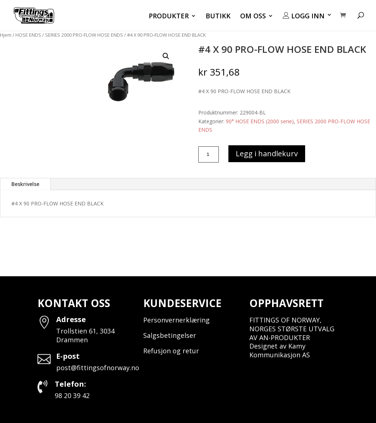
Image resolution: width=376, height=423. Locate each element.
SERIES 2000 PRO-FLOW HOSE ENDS (84, 35)
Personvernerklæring (176, 320)
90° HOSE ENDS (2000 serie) (260, 121)
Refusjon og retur (171, 350)
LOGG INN (304, 16)
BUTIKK (218, 16)
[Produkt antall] (208, 154)
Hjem (5, 35)
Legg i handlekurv (267, 153)
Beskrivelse (25, 183)
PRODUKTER (169, 16)
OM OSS (253, 16)
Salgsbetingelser (169, 335)
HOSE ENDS (28, 35)
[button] (166, 56)
